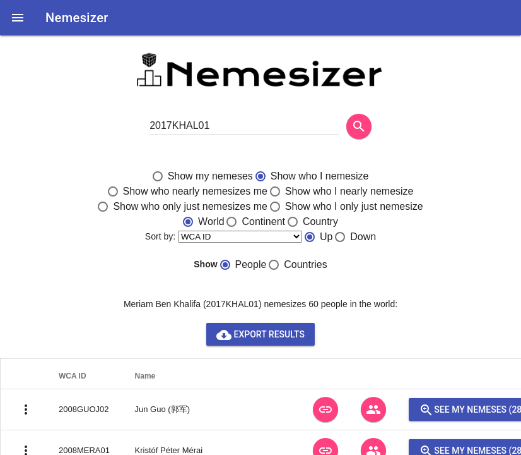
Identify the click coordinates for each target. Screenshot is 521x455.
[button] (18, 18)
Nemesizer (76, 17)
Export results (260, 334)
